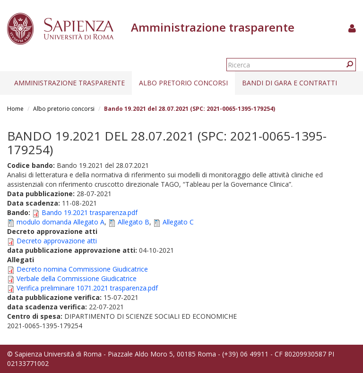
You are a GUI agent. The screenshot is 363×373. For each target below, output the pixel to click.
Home (15, 109)
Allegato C (178, 221)
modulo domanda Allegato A (60, 221)
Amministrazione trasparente (69, 82)
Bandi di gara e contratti (289, 82)
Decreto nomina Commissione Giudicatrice (82, 269)
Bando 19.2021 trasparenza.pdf (90, 212)
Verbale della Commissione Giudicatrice (77, 278)
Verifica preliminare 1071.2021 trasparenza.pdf (87, 287)
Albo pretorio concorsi (183, 82)
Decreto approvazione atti (57, 240)
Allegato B (133, 221)
